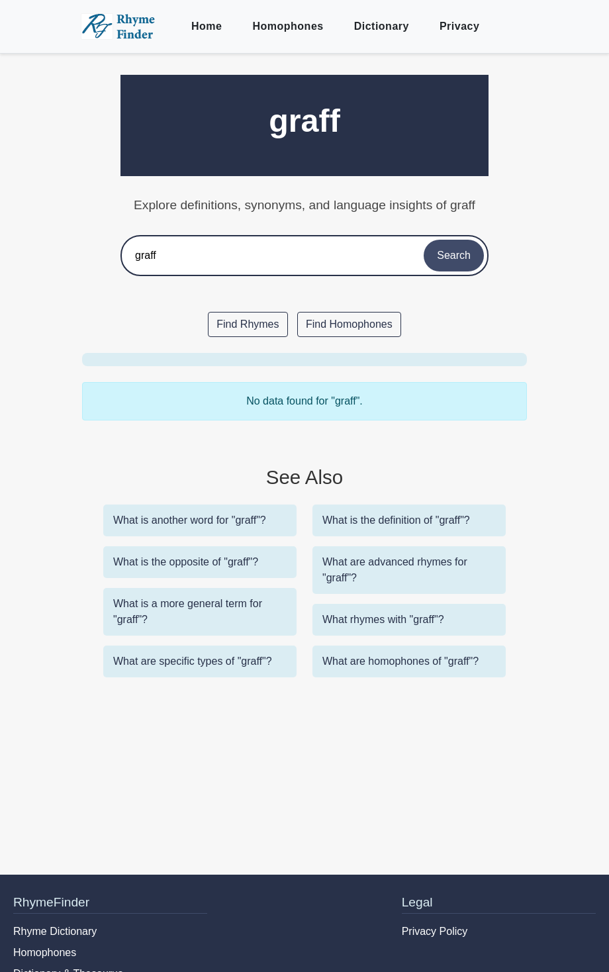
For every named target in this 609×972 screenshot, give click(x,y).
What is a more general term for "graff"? (187, 611)
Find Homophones (349, 324)
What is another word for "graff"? (189, 520)
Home (206, 26)
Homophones (287, 26)
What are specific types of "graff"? (192, 661)
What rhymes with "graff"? (383, 619)
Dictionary (381, 26)
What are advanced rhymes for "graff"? (394, 569)
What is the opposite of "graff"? (185, 561)
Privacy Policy (435, 931)
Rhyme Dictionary (55, 931)
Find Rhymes (247, 324)
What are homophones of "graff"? (400, 661)
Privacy (459, 26)
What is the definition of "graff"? (396, 520)
